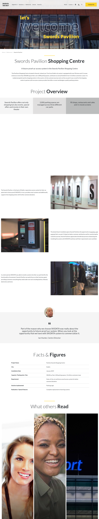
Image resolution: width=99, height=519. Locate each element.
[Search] (82, 4)
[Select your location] (75, 4)
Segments (14, 4)
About (65, 4)
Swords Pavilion (18, 52)
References (28, 4)
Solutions (21, 4)
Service (34, 4)
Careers (71, 4)
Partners (39, 4)
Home (3, 52)
